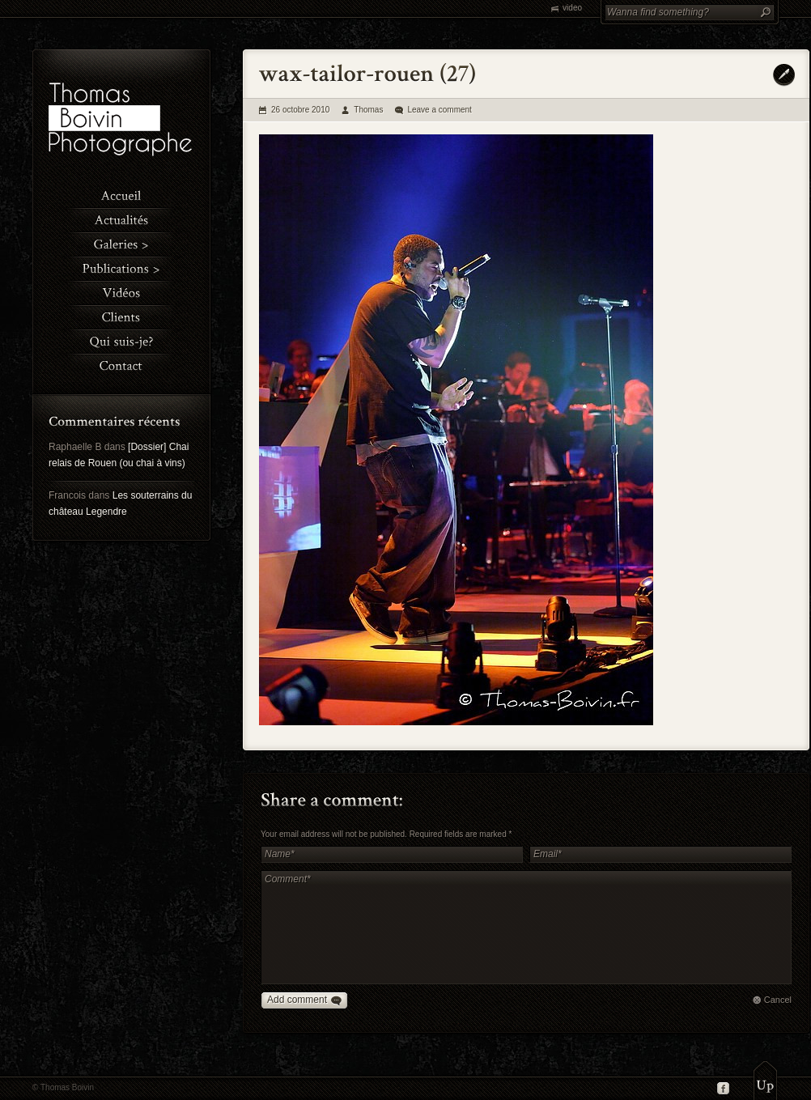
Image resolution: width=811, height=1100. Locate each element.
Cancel (778, 999)
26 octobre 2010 (300, 109)
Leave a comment (439, 109)
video (572, 7)
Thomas (368, 109)
